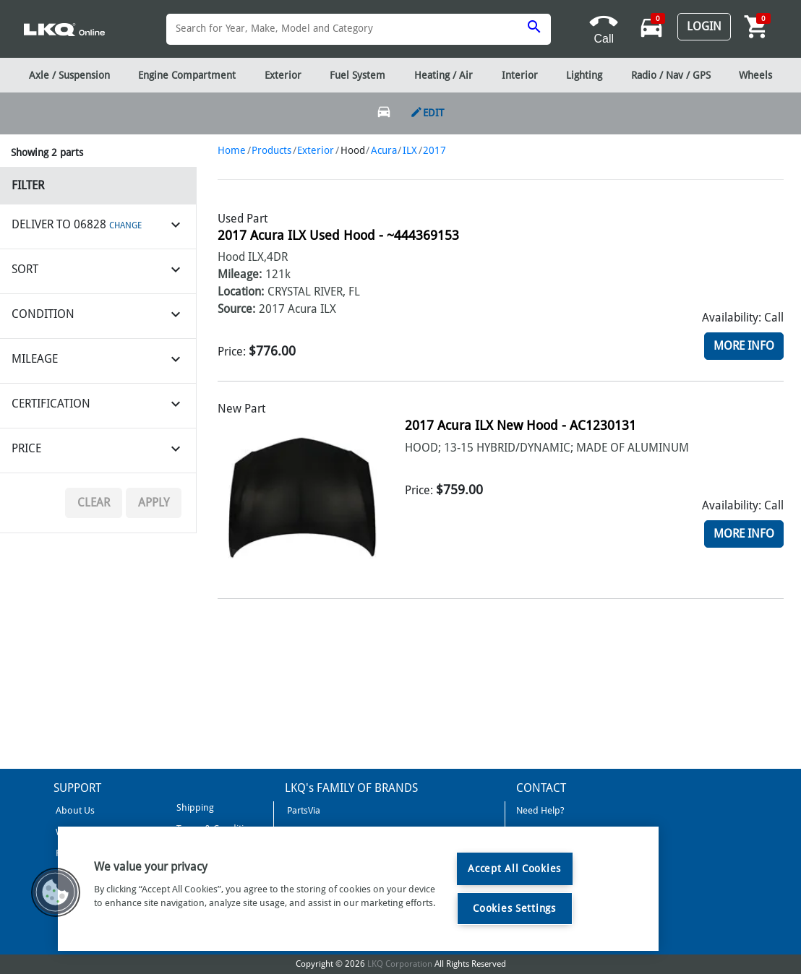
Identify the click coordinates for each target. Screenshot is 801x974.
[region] (358, 889)
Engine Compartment (187, 75)
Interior (520, 75)
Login (704, 26)
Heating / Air (443, 75)
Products (271, 150)
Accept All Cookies (514, 868)
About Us (74, 810)
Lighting (584, 75)
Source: (236, 309)
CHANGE (125, 225)
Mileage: (240, 274)
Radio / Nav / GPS (671, 75)
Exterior (315, 150)
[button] (56, 892)
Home (232, 150)
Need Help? (540, 810)
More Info (744, 346)
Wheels (755, 75)
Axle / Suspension (69, 75)
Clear (93, 502)
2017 (434, 150)
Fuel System (357, 75)
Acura (384, 150)
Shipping (194, 807)
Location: (241, 291)
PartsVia (302, 810)
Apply (153, 502)
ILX (410, 150)
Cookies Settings (514, 908)
